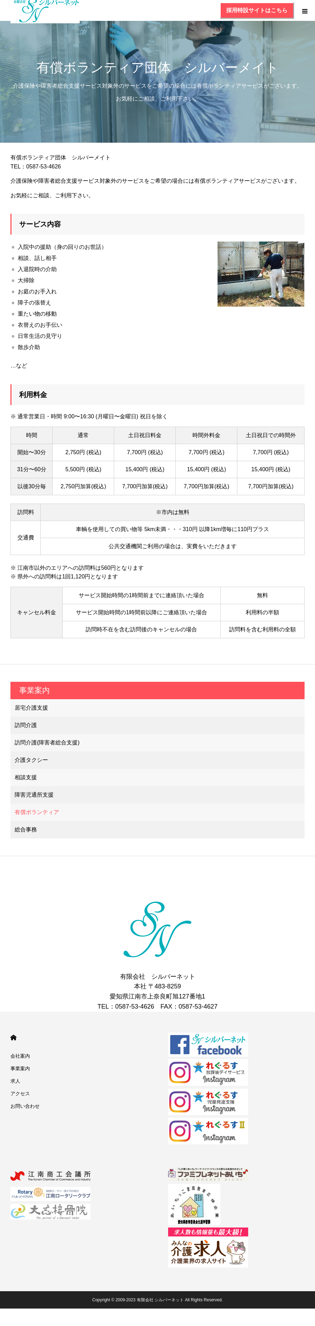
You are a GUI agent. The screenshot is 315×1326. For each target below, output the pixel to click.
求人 (15, 1081)
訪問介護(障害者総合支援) (47, 742)
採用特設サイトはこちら (257, 10)
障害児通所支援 (34, 795)
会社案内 (20, 1056)
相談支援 (26, 777)
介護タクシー (31, 760)
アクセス (20, 1093)
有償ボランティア (37, 812)
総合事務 (26, 829)
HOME (13, 1038)
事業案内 (20, 1068)
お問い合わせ (25, 1106)
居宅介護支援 (31, 708)
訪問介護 (26, 725)
